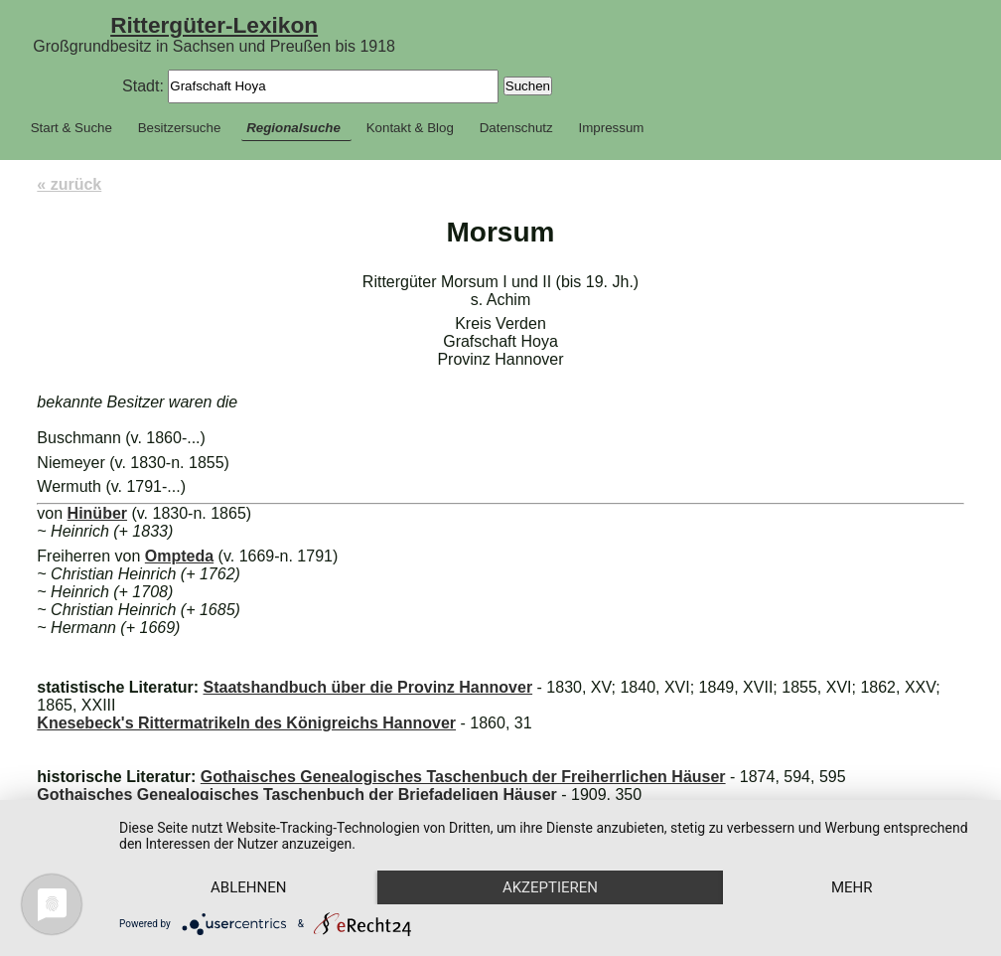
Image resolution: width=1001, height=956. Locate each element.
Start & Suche (71, 127)
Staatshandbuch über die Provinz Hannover (367, 687)
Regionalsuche (293, 127)
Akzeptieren (550, 887)
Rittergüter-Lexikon (214, 25)
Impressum (611, 127)
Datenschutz (516, 127)
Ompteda (179, 556)
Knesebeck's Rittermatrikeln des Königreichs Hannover (246, 723)
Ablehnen (248, 887)
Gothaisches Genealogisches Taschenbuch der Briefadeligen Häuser (296, 794)
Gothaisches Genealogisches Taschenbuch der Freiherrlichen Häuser (463, 776)
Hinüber (97, 513)
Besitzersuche (179, 127)
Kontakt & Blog (410, 127)
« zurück (69, 184)
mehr (852, 887)
